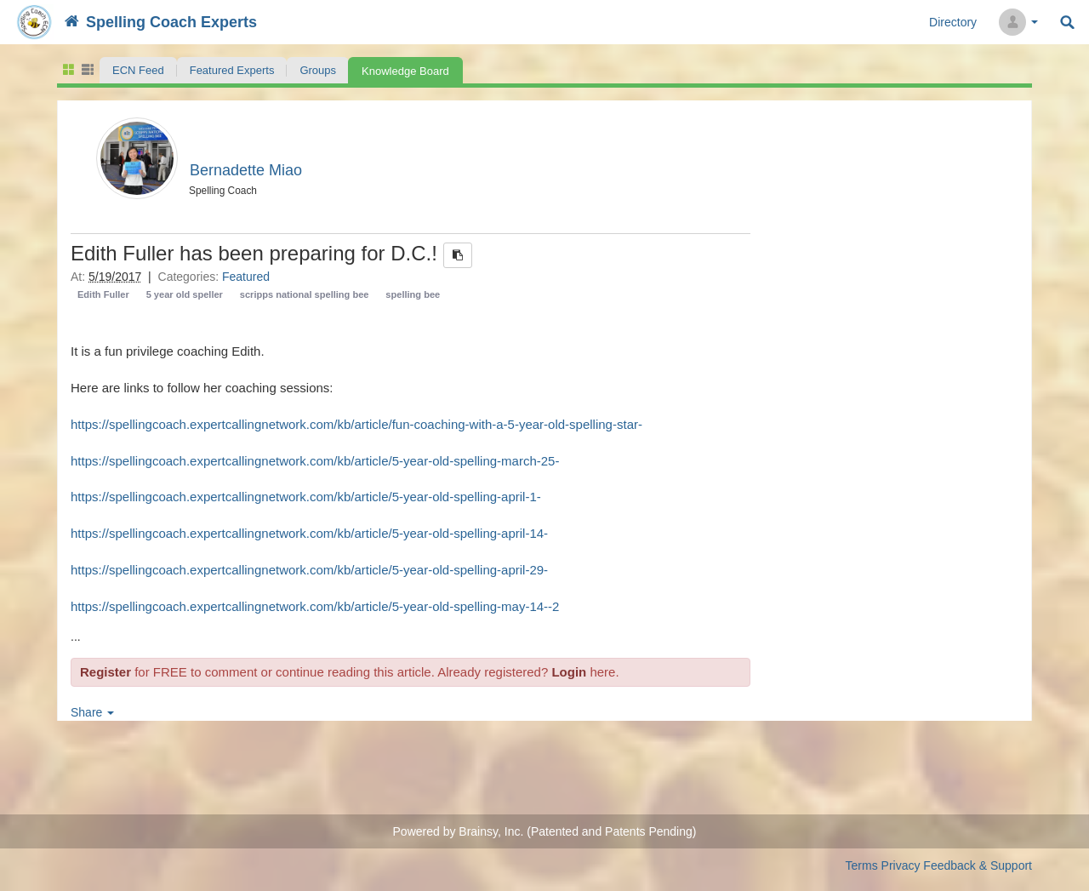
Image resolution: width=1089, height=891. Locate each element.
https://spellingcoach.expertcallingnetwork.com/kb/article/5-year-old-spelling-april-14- (309, 533)
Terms (862, 865)
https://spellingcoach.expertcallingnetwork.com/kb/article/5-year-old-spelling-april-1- (306, 496)
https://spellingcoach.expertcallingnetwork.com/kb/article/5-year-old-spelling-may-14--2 (315, 606)
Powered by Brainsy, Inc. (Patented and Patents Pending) (545, 831)
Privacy (901, 865)
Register (105, 672)
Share (92, 712)
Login (568, 672)
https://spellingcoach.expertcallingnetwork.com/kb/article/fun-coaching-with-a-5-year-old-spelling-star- (356, 424)
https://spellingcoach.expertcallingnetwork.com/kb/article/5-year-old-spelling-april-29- (309, 570)
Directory (953, 22)
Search (1067, 22)
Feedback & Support (977, 865)
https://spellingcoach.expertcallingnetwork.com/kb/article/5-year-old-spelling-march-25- (315, 461)
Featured (246, 276)
